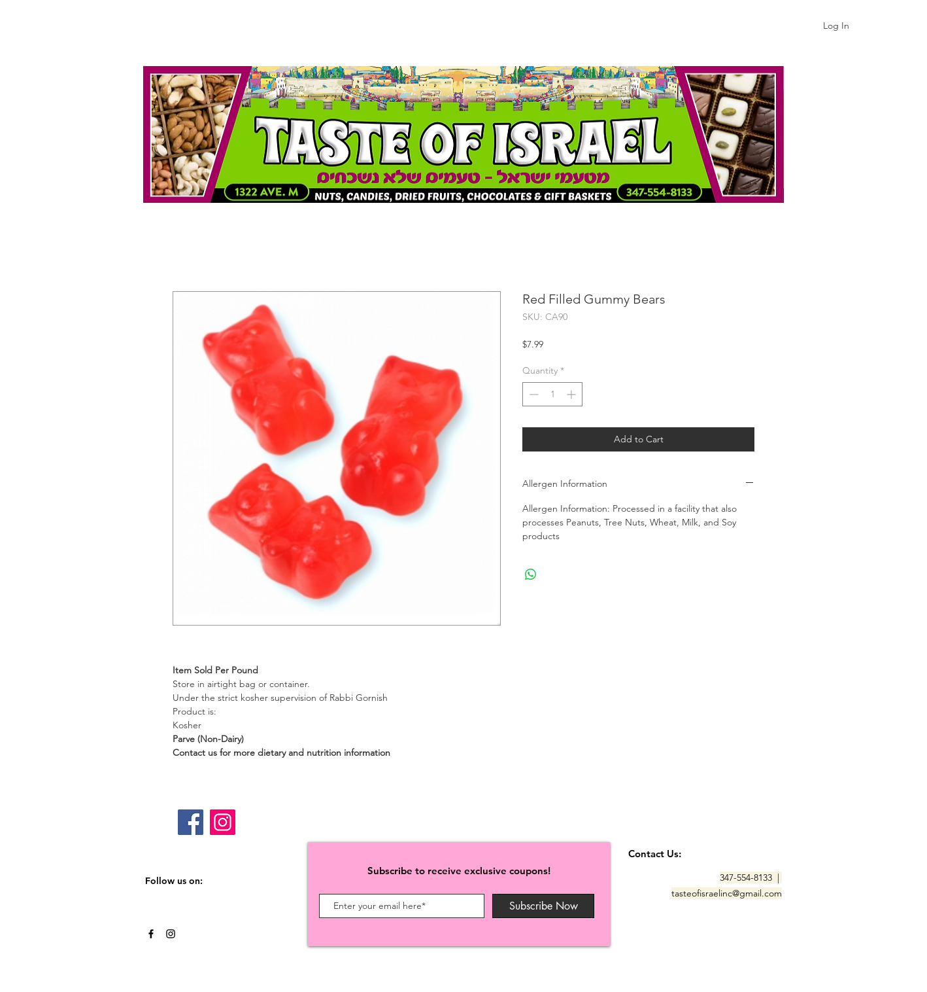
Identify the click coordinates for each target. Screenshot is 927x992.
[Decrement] (532, 394)
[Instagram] (222, 822)
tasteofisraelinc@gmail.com (726, 893)
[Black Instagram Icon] (171, 934)
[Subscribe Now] (543, 906)
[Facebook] (190, 822)
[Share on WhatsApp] (531, 574)
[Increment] (572, 394)
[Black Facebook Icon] (151, 934)
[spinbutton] (552, 394)
